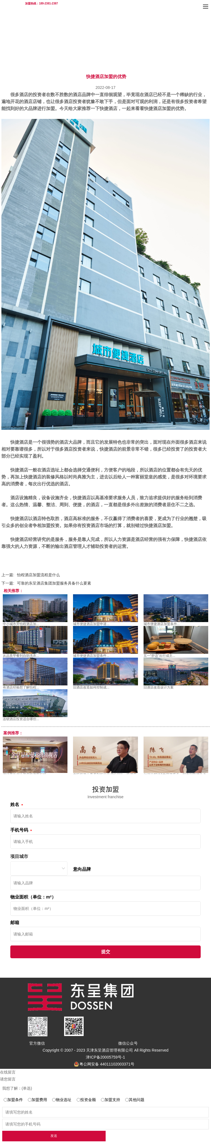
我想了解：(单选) (17, 1088)
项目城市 (19, 856)
